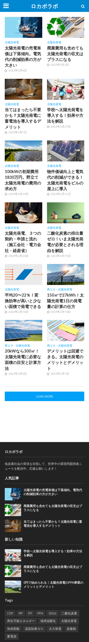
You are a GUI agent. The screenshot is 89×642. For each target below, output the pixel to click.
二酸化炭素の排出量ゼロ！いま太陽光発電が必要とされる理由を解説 (65, 242)
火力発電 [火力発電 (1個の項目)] (55, 629)
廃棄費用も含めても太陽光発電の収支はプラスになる (65, 53)
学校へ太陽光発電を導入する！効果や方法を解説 (65, 115)
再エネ (51, 289)
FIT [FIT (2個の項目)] (30, 613)
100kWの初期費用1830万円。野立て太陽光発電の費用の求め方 (23, 180)
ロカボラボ (44, 6)
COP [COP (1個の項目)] (10, 613)
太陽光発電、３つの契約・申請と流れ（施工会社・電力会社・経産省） (23, 242)
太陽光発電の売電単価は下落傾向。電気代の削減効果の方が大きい (23, 56)
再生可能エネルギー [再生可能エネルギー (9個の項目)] (21, 621)
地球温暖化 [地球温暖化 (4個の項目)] (48, 621)
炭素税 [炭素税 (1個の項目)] (71, 629)
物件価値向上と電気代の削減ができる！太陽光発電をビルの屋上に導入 (65, 180)
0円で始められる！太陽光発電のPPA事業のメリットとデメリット (53, 584)
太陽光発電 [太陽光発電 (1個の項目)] (69, 621)
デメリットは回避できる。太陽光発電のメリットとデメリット (65, 359)
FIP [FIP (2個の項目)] (21, 613)
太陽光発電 (12, 42)
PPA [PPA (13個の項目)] (40, 613)
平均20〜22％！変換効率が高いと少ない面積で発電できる (23, 301)
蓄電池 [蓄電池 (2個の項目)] (11, 636)
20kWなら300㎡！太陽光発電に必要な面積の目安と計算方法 (23, 359)
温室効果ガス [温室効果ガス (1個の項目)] (34, 629)
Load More (44, 396)
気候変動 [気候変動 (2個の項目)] (13, 629)
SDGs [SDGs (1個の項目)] (52, 613)
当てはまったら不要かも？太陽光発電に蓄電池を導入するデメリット (23, 118)
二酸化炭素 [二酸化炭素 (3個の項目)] (69, 613)
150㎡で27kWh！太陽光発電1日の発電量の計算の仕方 (65, 301)
